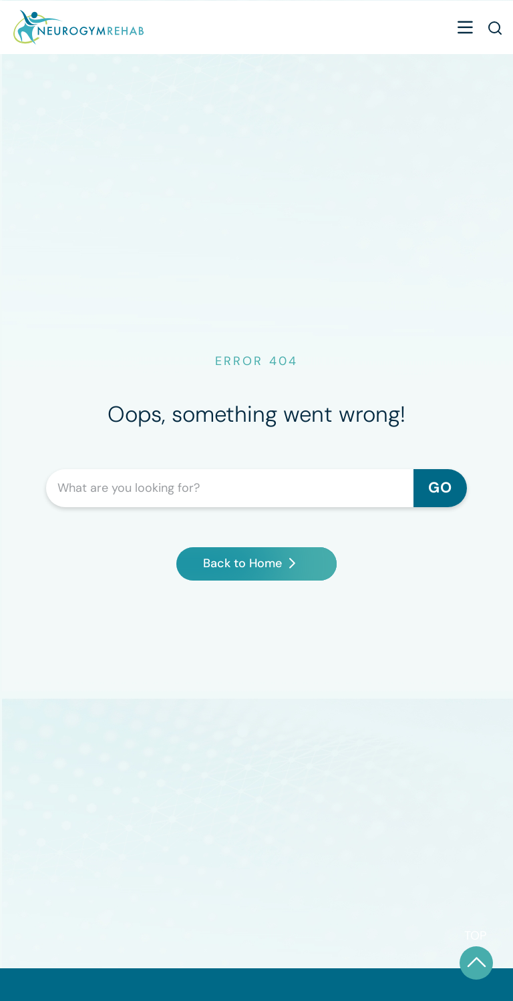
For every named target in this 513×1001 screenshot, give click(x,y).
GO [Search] (440, 487)
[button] (465, 29)
